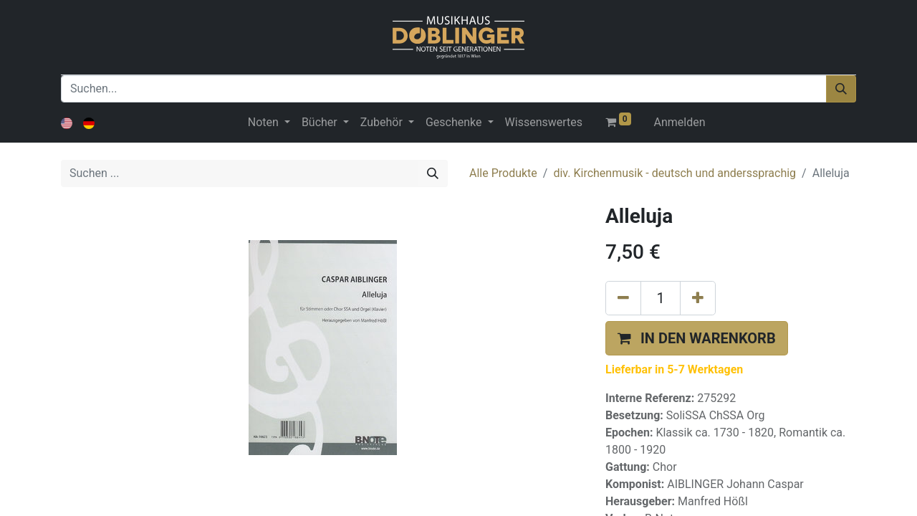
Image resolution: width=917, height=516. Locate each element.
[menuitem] (543, 122)
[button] (696, 338)
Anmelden (680, 122)
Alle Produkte (503, 173)
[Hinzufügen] (698, 298)
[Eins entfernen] (623, 298)
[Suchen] (841, 88)
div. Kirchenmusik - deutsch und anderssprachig (674, 173)
